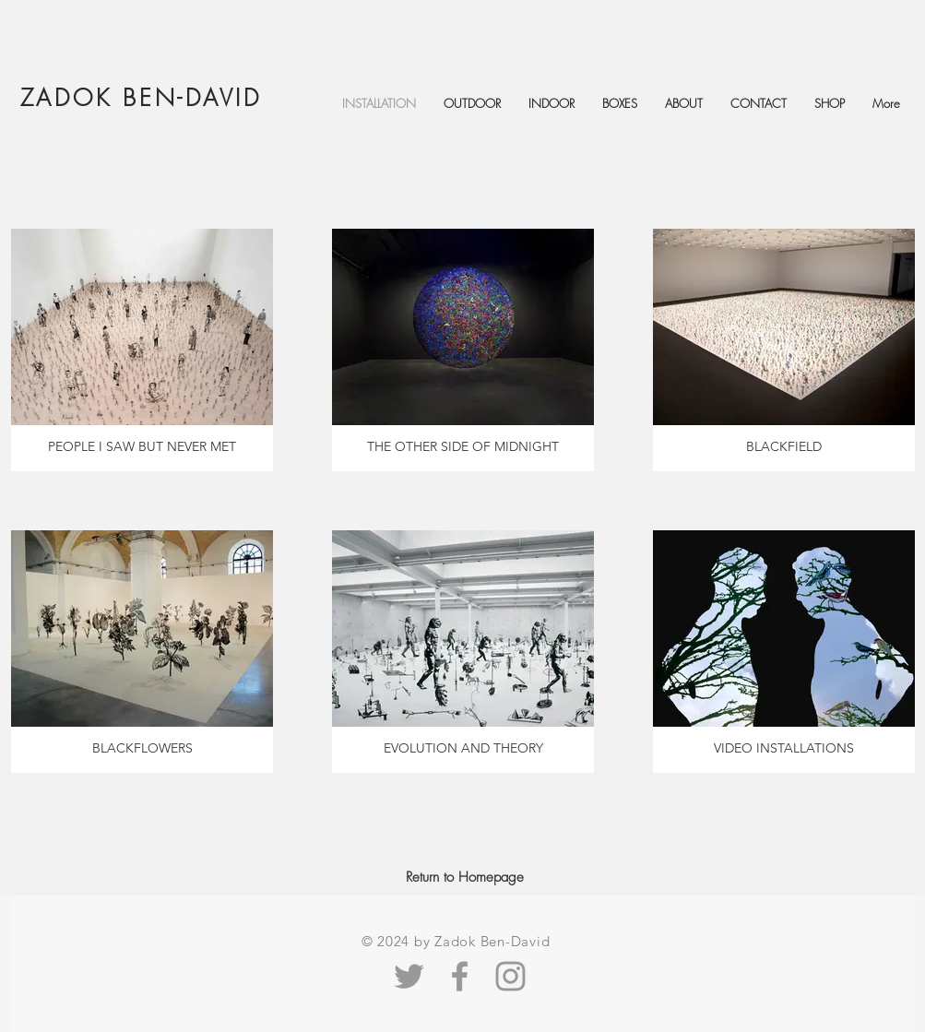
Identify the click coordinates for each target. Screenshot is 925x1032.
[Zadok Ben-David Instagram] (510, 976)
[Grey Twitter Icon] (409, 976)
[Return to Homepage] (464, 877)
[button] (684, 103)
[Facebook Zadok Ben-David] (460, 976)
